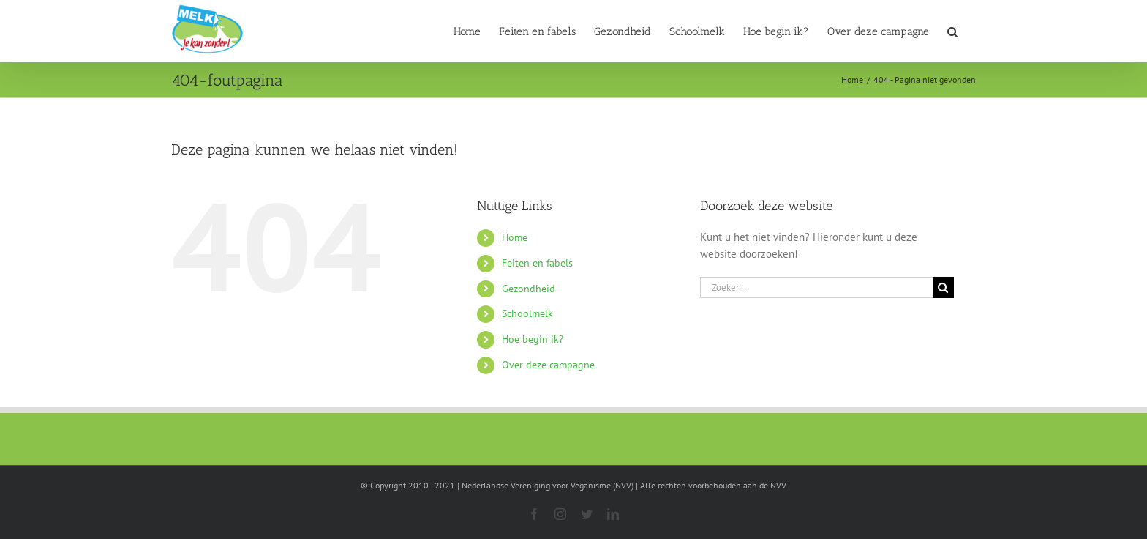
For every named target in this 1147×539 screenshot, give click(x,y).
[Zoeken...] (816, 287)
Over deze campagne (548, 364)
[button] (952, 31)
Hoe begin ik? (532, 339)
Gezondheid (528, 288)
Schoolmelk (527, 313)
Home (514, 237)
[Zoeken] (943, 287)
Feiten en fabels (537, 263)
